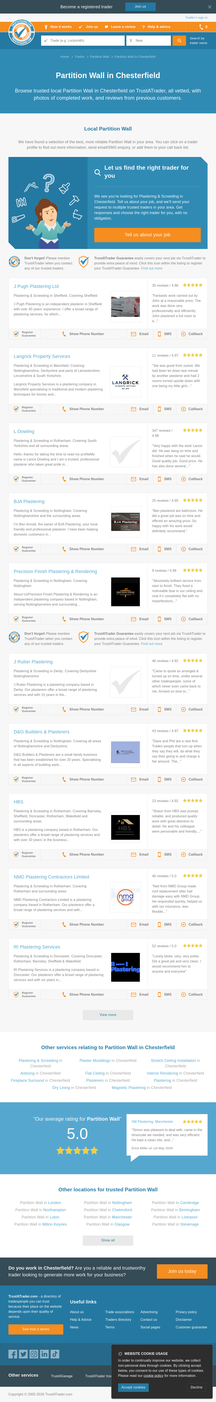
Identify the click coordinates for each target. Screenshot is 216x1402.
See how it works (35, 1329)
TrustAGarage (62, 1376)
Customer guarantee (191, 1327)
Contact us (148, 1319)
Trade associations (119, 1312)
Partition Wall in (40, 1203)
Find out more (151, 268)
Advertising (149, 1312)
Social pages (150, 1327)
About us (77, 1312)
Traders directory (118, 1319)
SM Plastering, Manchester (152, 1121)
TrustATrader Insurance (103, 1376)
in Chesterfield (108, 1060)
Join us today (182, 1271)
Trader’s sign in (196, 17)
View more (108, 1015)
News (74, 1327)
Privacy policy (186, 1312)
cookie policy (153, 1375)
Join (140, 6)
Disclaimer (184, 1319)
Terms (110, 1327)
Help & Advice (81, 1319)
